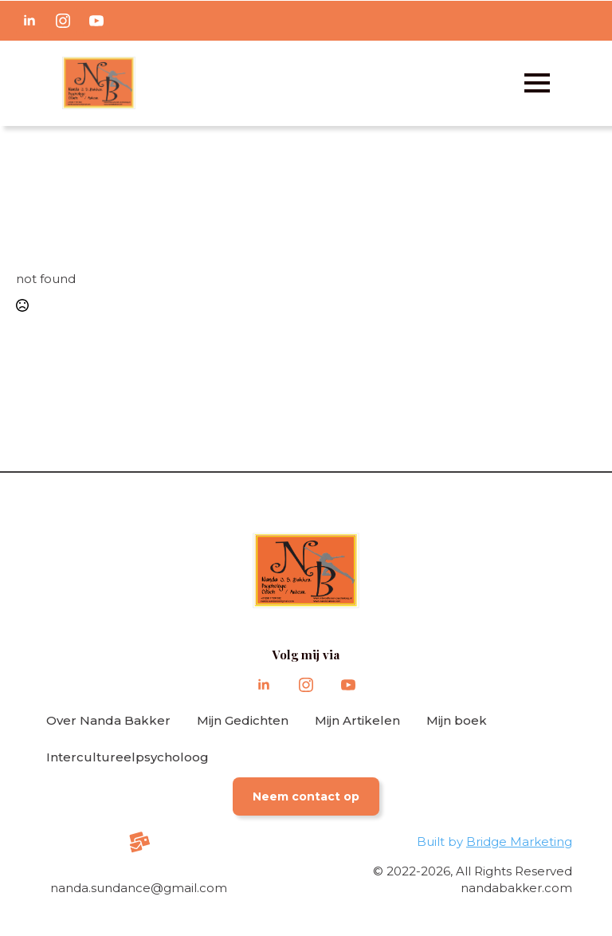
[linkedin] (29, 20)
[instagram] (62, 20)
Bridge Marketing (519, 841)
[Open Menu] (537, 83)
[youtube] (96, 20)
